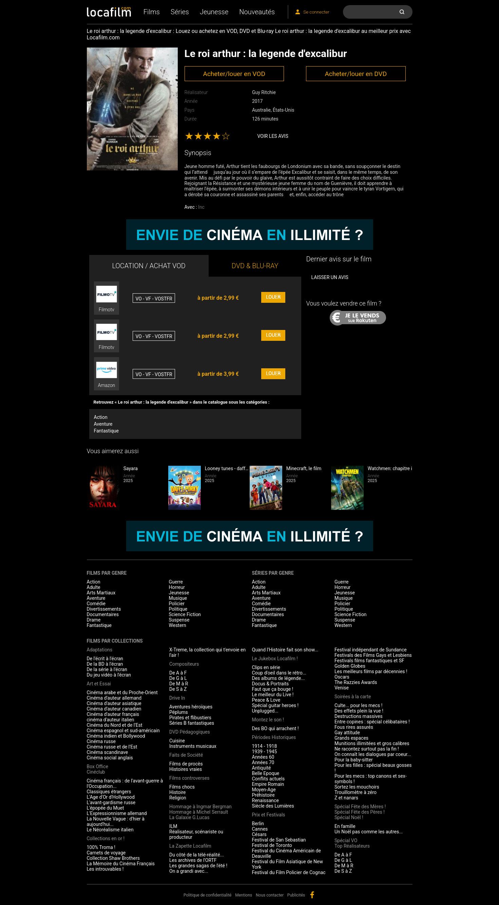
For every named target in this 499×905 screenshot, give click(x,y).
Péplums (178, 712)
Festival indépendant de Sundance (370, 649)
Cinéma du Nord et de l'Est (114, 725)
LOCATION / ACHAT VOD (149, 266)
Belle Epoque (266, 773)
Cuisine (177, 740)
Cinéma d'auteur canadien (114, 709)
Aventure (103, 424)
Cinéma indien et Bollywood (116, 736)
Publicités (296, 895)
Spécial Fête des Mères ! (360, 806)
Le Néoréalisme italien (110, 829)
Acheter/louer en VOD (234, 74)
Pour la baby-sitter (353, 759)
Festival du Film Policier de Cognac (289, 872)
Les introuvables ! (105, 869)
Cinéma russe (101, 741)
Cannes (260, 829)
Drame (94, 620)
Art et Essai (99, 683)
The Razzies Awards (355, 682)
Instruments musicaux (192, 746)
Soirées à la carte (352, 696)
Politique (178, 609)
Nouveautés (257, 12)
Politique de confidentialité (208, 895)
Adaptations (100, 649)
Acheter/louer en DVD (356, 74)
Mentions (243, 895)
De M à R (178, 683)
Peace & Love (266, 700)
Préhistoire (263, 795)
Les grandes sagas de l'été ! (198, 865)
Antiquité (261, 768)
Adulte (93, 587)
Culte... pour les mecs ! (358, 705)
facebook (312, 894)
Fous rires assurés (353, 727)
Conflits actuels (268, 778)
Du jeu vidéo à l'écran (109, 675)
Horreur (177, 587)
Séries (180, 12)
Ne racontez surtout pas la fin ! (366, 749)
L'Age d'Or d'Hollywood (111, 797)
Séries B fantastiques (191, 723)
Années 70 (263, 762)
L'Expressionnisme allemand (117, 813)
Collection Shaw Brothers (113, 858)
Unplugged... (265, 711)
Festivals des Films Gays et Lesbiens (373, 655)
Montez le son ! (268, 719)
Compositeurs (184, 664)
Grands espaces (351, 738)
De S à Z (178, 689)
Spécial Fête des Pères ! (359, 812)
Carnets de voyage (106, 852)
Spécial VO (345, 840)
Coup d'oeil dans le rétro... (279, 673)
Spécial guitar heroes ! (275, 705)
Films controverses (189, 778)
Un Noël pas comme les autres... (368, 831)
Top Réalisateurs (352, 846)
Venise (341, 687)
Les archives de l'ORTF (193, 860)
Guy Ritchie (264, 92)
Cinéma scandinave (107, 752)
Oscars (341, 677)
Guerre (176, 582)
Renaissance (265, 800)
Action (101, 417)
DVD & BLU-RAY (255, 266)
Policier (177, 603)
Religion (177, 797)
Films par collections (115, 641)
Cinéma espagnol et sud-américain (123, 730)
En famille (345, 826)
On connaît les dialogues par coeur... (372, 754)
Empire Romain (268, 784)
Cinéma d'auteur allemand (114, 698)
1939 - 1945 (264, 751)
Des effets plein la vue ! (358, 711)
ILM (173, 826)
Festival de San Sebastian (279, 840)
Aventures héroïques (190, 706)
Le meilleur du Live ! (273, 694)
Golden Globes (349, 666)
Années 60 (263, 757)
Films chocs (182, 787)
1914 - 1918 (264, 746)
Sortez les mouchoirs (356, 787)
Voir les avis (272, 136)
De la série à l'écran (107, 669)
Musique (178, 598)
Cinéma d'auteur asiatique (114, 703)
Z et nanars (346, 797)
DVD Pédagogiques (189, 732)
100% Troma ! (101, 847)
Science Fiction (185, 614)
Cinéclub (96, 772)
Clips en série (266, 667)
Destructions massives (358, 716)
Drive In (177, 698)
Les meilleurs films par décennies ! (370, 671)
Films (151, 12)
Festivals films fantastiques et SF (369, 660)
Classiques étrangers (109, 791)
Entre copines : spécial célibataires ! (372, 721)
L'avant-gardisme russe (111, 802)
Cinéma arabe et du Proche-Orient (122, 692)
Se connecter (316, 12)
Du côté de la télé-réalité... (196, 854)
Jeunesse (214, 12)
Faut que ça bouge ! (272, 689)
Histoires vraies (185, 769)
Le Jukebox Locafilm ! (275, 658)
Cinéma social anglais (110, 757)
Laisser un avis (329, 277)
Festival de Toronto (272, 845)
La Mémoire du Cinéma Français (121, 863)
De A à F (178, 673)
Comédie (96, 603)
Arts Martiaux (101, 592)
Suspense (179, 620)
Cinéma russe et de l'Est (112, 747)
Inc (201, 207)
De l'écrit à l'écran (105, 658)
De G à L (178, 678)
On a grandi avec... (188, 871)
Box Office (97, 766)
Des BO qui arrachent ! (275, 728)
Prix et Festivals (268, 814)
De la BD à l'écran (105, 664)
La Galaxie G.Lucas (189, 817)
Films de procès (186, 764)
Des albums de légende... (278, 678)
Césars (259, 834)
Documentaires (103, 614)
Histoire (177, 792)
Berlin (258, 823)
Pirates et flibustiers (190, 717)
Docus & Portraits (270, 683)
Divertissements (104, 609)
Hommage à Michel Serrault (198, 812)
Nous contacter (270, 895)
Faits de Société (186, 755)
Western (177, 625)
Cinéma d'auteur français (113, 714)
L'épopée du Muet (105, 808)
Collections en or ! (106, 838)
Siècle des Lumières (273, 806)
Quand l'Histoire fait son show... (285, 649)
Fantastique (106, 430)
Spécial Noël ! (348, 817)
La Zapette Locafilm (190, 846)
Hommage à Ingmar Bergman (200, 806)
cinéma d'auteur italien (110, 719)
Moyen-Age (264, 789)
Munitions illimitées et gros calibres (371, 743)
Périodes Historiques (274, 737)
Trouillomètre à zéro (355, 792)
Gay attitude (347, 732)
